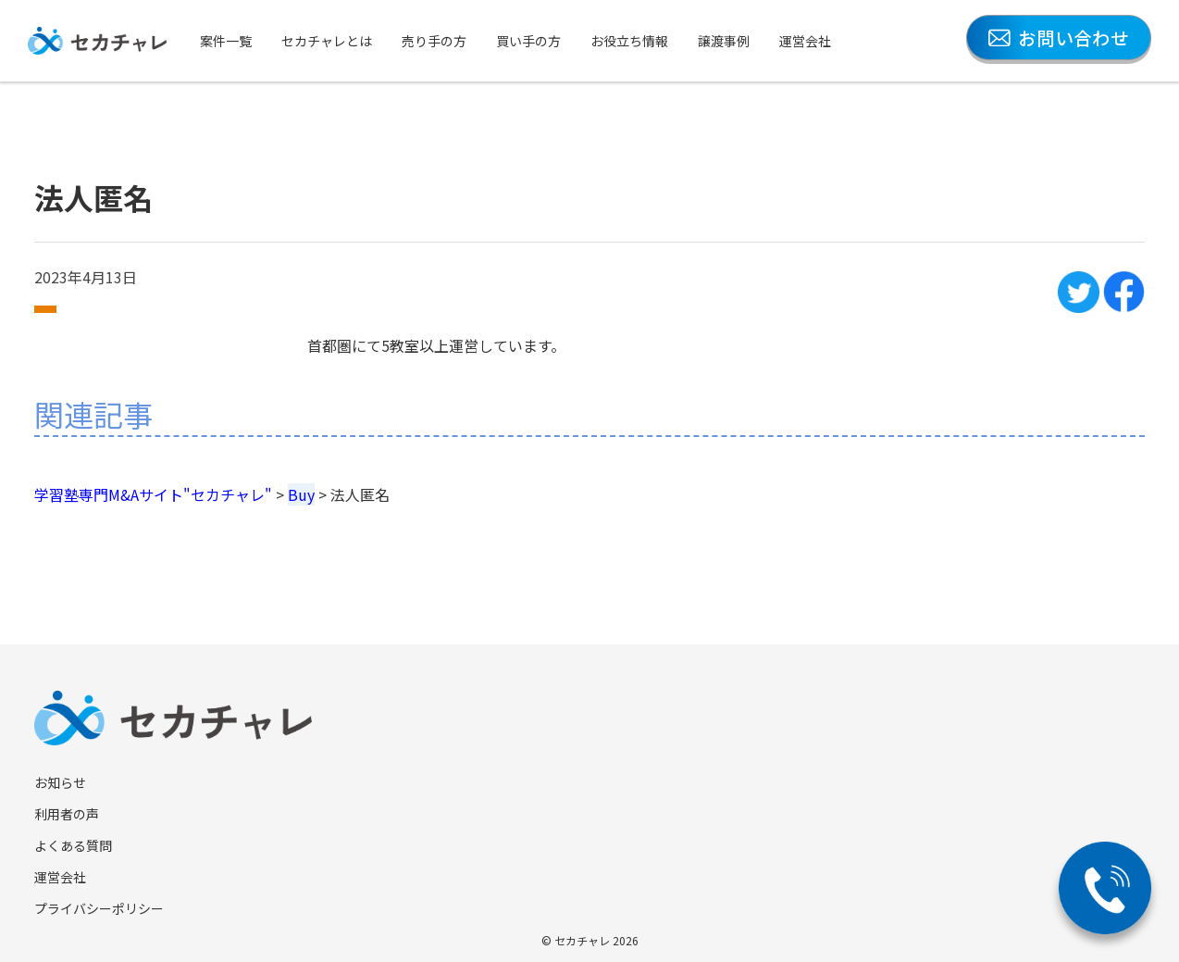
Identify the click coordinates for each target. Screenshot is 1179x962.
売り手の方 (434, 40)
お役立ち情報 (629, 40)
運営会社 (805, 40)
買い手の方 (528, 40)
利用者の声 (66, 814)
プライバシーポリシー (99, 908)
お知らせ (60, 782)
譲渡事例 (724, 40)
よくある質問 (73, 845)
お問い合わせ (1058, 37)
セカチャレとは (326, 40)
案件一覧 (226, 40)
